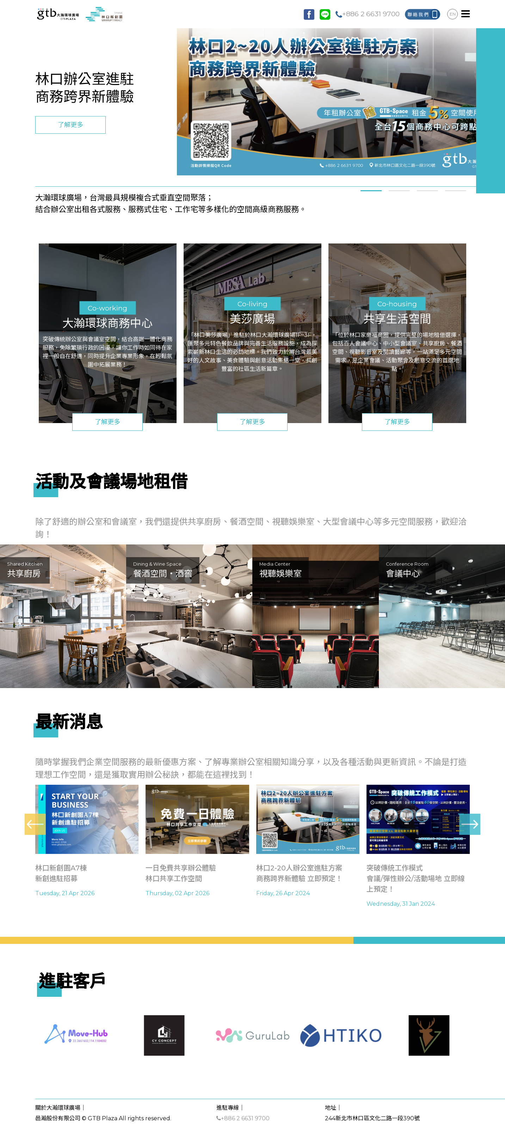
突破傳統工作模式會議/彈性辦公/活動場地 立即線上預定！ (416, 878)
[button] (371, 189)
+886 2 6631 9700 (367, 14)
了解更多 (70, 125)
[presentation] (35, 824)
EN (453, 14)
